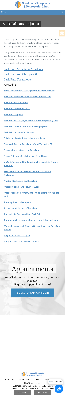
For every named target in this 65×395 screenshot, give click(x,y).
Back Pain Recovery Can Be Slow (19, 132)
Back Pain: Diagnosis (13, 114)
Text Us (43, 392)
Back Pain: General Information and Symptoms (26, 126)
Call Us (22, 392)
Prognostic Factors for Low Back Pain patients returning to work (31, 194)
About (14, 379)
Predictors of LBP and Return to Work (21, 186)
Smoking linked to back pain (17, 202)
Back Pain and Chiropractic (21, 74)
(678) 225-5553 (36, 383)
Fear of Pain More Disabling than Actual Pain (25, 156)
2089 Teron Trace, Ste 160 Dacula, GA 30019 (37, 386)
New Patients (24, 379)
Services (48, 379)
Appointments (37, 379)
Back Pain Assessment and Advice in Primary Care (27, 96)
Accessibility (23, 388)
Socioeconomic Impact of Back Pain (20, 208)
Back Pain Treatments (17, 79)
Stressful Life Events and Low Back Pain (22, 214)
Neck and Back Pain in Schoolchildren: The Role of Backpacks (27, 173)
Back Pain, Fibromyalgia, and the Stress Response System (31, 120)
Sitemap (14, 388)
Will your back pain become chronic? (21, 241)
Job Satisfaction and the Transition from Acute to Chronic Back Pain (31, 164)
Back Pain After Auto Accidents (23, 69)
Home (7, 379)
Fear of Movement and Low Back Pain (21, 150)
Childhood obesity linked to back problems (24, 138)
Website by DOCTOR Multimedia (42, 388)
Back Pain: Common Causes (17, 108)
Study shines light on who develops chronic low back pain (31, 220)
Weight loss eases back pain (17, 235)
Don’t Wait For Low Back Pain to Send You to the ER (28, 144)
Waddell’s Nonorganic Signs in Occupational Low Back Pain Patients (32, 228)
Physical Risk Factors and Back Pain (20, 181)
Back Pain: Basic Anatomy (16, 102)
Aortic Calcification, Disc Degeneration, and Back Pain (29, 90)
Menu (3, 12)
